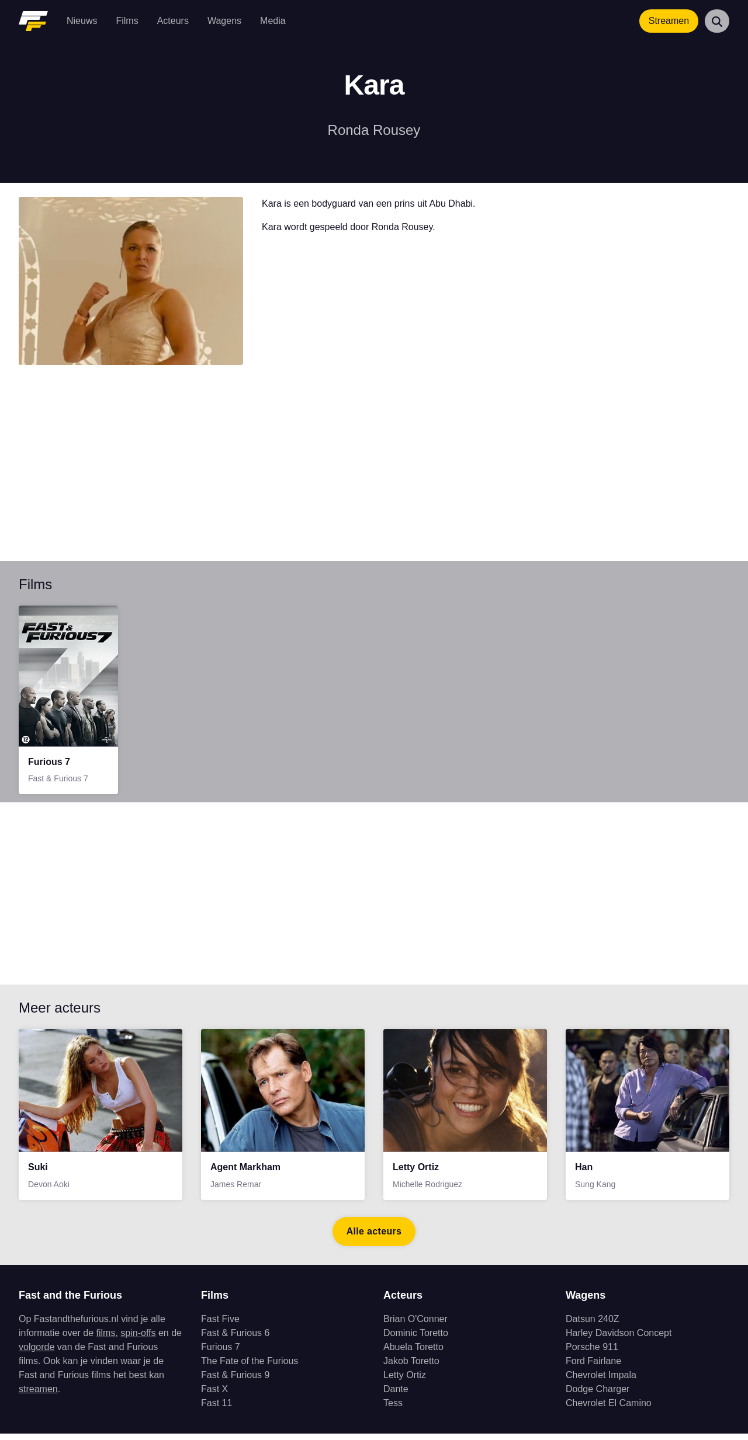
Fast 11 (216, 1409)
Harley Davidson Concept (618, 1339)
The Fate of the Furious (249, 1367)
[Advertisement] (369, 470)
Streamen (669, 21)
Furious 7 (220, 1353)
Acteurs (173, 21)
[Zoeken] (717, 21)
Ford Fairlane (593, 1367)
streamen (38, 1395)
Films (127, 21)
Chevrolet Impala (601, 1381)
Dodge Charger (597, 1395)
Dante (395, 1395)
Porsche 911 (592, 1353)
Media (273, 21)
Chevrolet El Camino (609, 1409)
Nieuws (82, 21)
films (106, 1339)
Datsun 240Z (592, 1325)
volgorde (36, 1353)
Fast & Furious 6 (235, 1339)
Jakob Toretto (411, 1367)
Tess (393, 1409)
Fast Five (220, 1325)
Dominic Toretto (415, 1339)
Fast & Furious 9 (235, 1381)
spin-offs (137, 1339)
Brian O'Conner (415, 1325)
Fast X (214, 1395)
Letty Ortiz (404, 1381)
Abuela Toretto (413, 1353)
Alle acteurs (374, 1238)
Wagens (224, 21)
